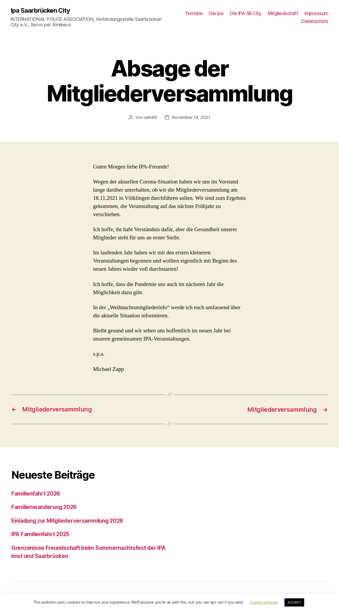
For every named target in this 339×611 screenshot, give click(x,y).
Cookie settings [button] (264, 602)
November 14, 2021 (191, 117)
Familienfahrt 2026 (36, 493)
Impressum (316, 13)
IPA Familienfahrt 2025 (41, 534)
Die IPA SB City (245, 13)
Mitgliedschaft (283, 13)
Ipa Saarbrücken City (40, 10)
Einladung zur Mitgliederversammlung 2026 (69, 520)
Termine (194, 13)
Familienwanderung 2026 (45, 506)
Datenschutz (314, 21)
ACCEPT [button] (294, 602)
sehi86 (150, 117)
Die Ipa (216, 13)
